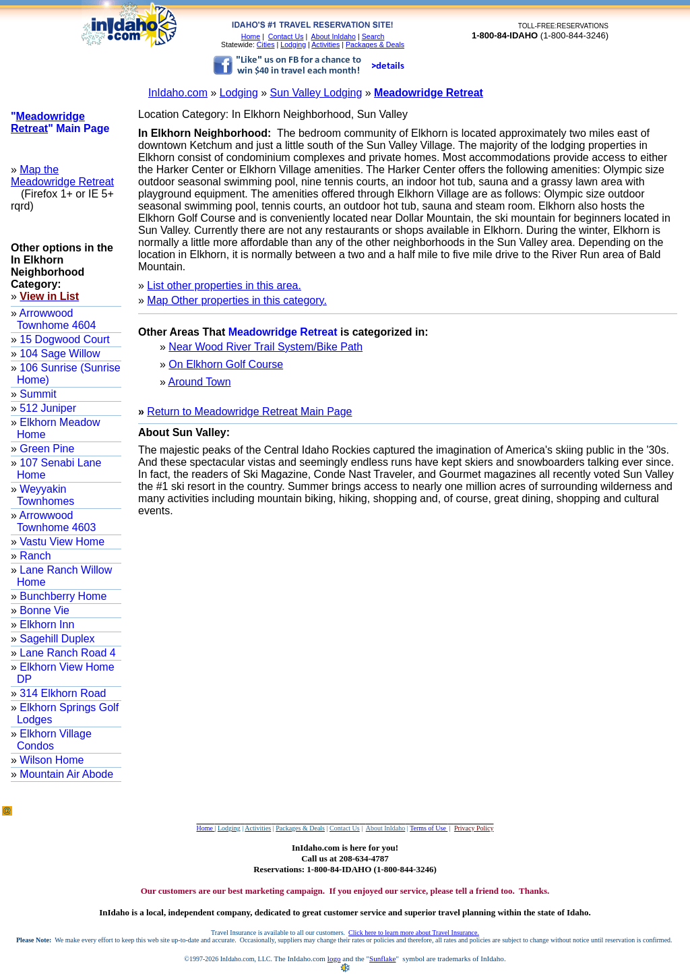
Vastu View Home (60, 541)
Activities (325, 44)
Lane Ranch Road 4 (66, 653)
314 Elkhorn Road (61, 693)
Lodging (293, 44)
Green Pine (45, 448)
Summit (37, 394)
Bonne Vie (43, 610)
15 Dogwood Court (63, 339)
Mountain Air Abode (65, 774)
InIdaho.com (178, 92)
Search (373, 36)
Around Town (199, 382)
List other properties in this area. (224, 285)
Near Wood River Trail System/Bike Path (265, 347)
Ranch (34, 555)
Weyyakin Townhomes (45, 495)
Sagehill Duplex (56, 638)
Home (250, 36)
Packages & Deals (375, 44)
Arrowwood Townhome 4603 (56, 521)
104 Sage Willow (58, 353)
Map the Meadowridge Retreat (62, 175)
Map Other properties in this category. (237, 300)
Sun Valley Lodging (316, 92)
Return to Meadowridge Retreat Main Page (249, 411)
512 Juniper (46, 408)
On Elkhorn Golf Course (225, 364)
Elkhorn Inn (45, 624)
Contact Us (286, 36)
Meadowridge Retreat (428, 92)
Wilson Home (50, 760)
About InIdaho (333, 36)
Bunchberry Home (61, 596)
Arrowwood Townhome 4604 (56, 319)
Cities (266, 44)
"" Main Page (60, 122)
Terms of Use (428, 828)
